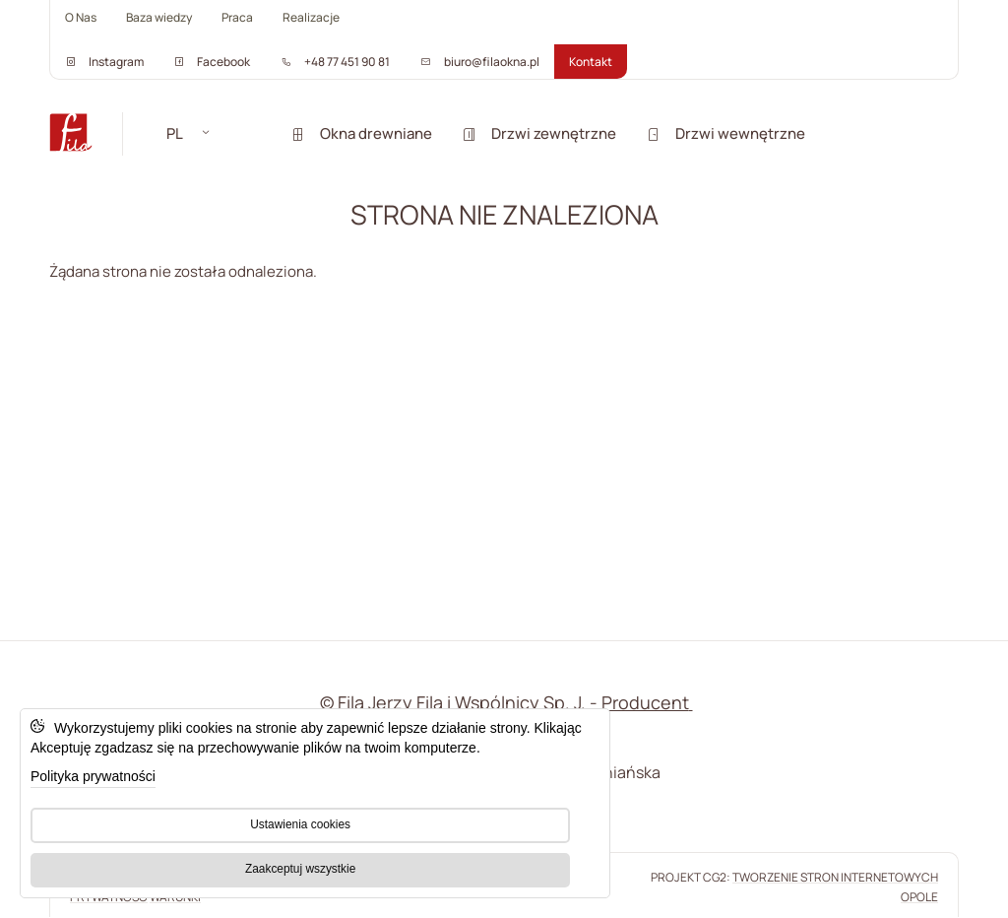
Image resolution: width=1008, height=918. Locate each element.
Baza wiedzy (159, 17)
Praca (237, 17)
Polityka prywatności (93, 776)
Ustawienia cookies (300, 824)
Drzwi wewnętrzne (725, 133)
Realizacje (311, 17)
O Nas (80, 17)
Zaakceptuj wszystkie (300, 869)
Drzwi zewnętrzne (539, 133)
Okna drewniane (361, 133)
